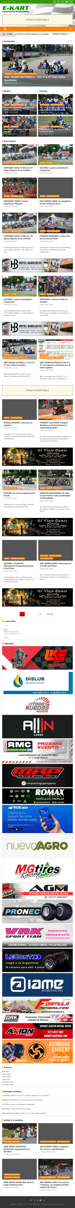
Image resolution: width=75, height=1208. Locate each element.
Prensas (43, 91)
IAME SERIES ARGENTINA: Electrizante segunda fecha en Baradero (17, 1149)
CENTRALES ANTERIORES (11, 1139)
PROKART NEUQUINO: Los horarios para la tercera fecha (19, 108)
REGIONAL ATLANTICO (17, 558)
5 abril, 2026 (44, 206)
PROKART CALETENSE (53, 417)
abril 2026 (5, 1071)
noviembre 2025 (7, 1085)
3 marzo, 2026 (8, 1187)
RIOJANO (13, 488)
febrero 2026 (6, 1077)
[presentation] (68, 41)
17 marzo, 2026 (45, 1152)
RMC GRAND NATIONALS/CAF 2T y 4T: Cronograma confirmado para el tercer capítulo (55, 365)
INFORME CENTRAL (55, 555)
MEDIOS (6, 104)
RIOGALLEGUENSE (16, 417)
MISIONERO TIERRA (17, 196)
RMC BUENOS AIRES (57, 104)
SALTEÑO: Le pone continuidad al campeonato (18, 1104)
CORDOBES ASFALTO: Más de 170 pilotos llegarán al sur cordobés (32, 34)
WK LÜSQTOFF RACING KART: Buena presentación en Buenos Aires (55, 108)
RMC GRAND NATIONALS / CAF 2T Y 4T (25, 73)
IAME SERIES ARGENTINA (11, 1141)
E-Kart (16, 83)
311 (40, 614)
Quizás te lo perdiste (13, 1120)
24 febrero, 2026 (45, 1190)
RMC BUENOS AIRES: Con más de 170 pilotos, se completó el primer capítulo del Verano (54, 1184)
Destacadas (9, 41)
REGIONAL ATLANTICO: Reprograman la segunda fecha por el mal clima (19, 566)
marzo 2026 (6, 1074)
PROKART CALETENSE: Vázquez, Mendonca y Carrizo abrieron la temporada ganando (54, 425)
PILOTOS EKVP (44, 104)
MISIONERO (14, 126)
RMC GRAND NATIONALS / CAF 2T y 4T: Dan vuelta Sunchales (24, 1113)
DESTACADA (8, 73)
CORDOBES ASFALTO (17, 163)
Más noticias (10, 141)
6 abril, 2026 (44, 112)
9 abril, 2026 (8, 83)
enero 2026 (6, 1079)
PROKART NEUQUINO (17, 104)
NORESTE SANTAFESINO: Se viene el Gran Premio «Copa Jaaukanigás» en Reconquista (55, 495)
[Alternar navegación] (5, 29)
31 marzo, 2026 (9, 1154)
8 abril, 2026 (44, 370)
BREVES (6, 163)
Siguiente (50, 614)
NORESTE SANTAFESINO (54, 488)
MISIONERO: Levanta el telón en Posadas (16, 1109)
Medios (7, 91)
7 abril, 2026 (8, 206)
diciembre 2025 (7, 1082)
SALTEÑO (49, 163)
